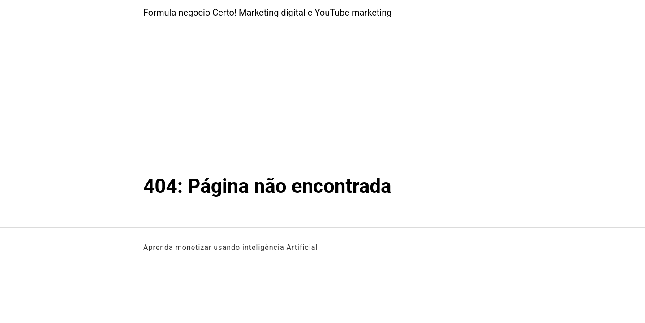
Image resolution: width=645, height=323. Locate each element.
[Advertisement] (322, 107)
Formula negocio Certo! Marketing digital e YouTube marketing (267, 12)
